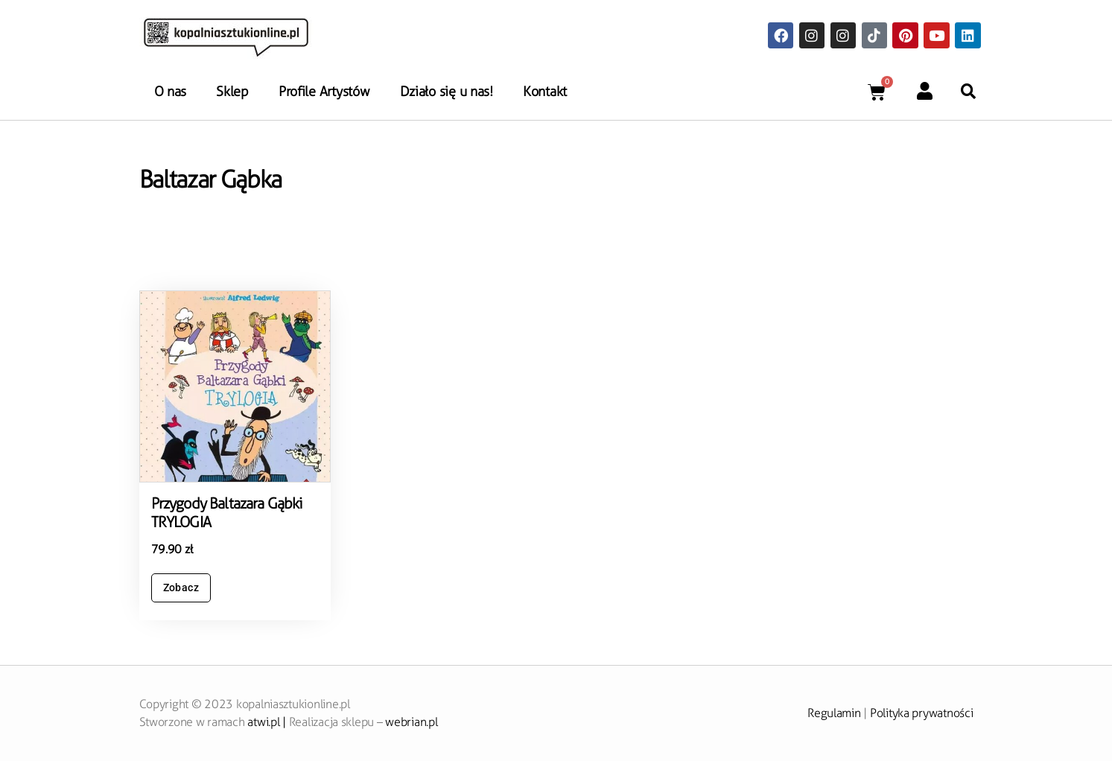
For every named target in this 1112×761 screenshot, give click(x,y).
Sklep (232, 91)
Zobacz (181, 587)
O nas (170, 91)
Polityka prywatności (921, 713)
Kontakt (545, 91)
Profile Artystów (324, 91)
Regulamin (834, 713)
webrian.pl (411, 722)
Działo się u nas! (446, 91)
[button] (968, 91)
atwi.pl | (267, 722)
